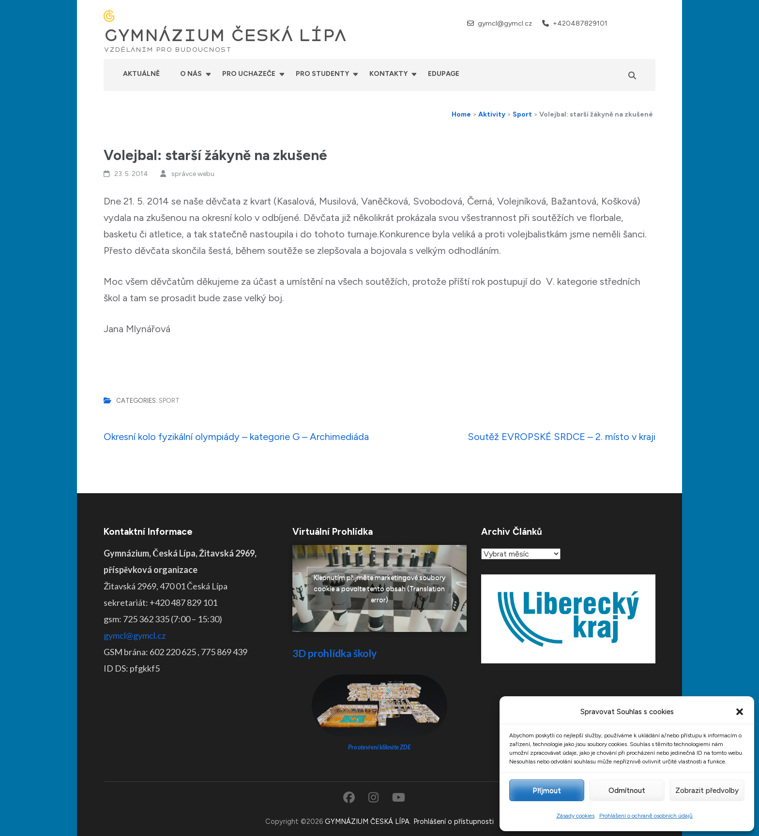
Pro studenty (322, 74)
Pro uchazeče (248, 74)
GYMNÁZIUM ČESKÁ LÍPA (225, 36)
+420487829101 (580, 23)
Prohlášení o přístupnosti (453, 821)
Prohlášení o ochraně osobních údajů (646, 815)
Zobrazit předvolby (707, 790)
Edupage (443, 74)
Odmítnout (626, 790)
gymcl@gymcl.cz (505, 23)
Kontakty (388, 74)
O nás (191, 74)
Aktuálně (141, 74)
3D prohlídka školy (334, 653)
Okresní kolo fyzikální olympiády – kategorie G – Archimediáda (236, 436)
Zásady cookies (575, 815)
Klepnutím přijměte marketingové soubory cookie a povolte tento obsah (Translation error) (379, 588)
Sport (169, 400)
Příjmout (546, 790)
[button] (739, 712)
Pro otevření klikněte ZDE (379, 747)
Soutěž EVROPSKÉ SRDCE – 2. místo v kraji (561, 436)
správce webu (192, 174)
